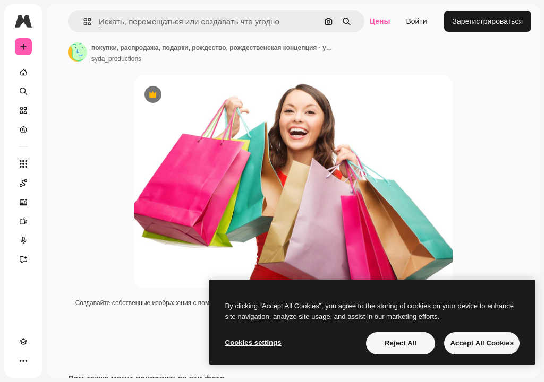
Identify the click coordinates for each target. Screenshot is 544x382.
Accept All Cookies (482, 343)
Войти (416, 21)
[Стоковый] (23, 110)
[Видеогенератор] (23, 221)
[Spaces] (23, 183)
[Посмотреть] (23, 129)
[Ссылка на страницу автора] (77, 52)
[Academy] (23, 341)
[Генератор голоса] (23, 240)
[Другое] (23, 360)
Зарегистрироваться (488, 21)
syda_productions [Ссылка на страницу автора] (116, 59)
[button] (83, 21)
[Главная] (23, 72)
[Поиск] (23, 91)
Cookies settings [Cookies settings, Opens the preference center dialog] (253, 342)
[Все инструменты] (23, 163)
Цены (380, 21)
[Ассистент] (23, 259)
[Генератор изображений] (23, 202)
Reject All (400, 343)
